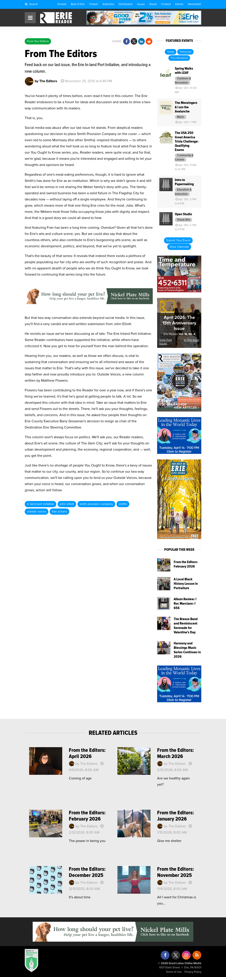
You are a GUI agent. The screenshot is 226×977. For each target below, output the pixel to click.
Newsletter (194, 4)
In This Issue (191, 340)
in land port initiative (40, 504)
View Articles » (186, 407)
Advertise (108, 4)
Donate (61, 4)
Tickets (93, 4)
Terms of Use (174, 972)
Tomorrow (185, 52)
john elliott (67, 504)
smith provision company (96, 504)
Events (179, 4)
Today (170, 52)
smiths (123, 504)
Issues (141, 4)
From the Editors (38, 41)
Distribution (126, 4)
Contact (166, 4)
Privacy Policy (193, 972)
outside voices (36, 511)
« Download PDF (173, 404)
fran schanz (59, 511)
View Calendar (179, 246)
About (153, 4)
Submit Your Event (178, 240)
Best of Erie (78, 4)
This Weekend (179, 58)
